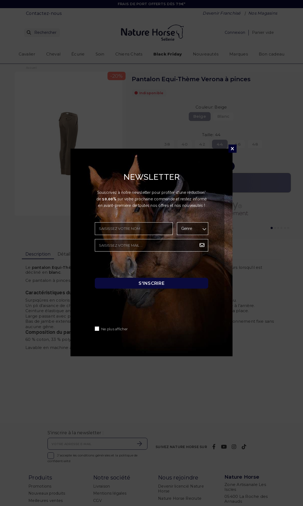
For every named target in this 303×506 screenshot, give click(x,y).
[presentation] (136, 266)
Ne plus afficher (114, 329)
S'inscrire (151, 283)
